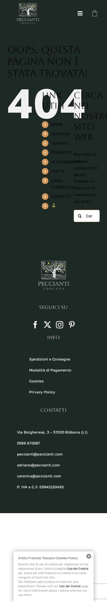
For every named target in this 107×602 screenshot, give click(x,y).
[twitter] (47, 324)
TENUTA (59, 143)
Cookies (36, 381)
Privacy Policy (42, 392)
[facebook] (35, 324)
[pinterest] (71, 324)
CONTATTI (61, 196)
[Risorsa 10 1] (28, 5)
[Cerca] (80, 216)
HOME (57, 124)
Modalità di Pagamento (50, 370)
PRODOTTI (61, 152)
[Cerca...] (87, 216)
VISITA (57, 171)
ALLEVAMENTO (66, 161)
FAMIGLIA (60, 133)
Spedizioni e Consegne (49, 359)
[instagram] (59, 324)
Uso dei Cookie (77, 568)
